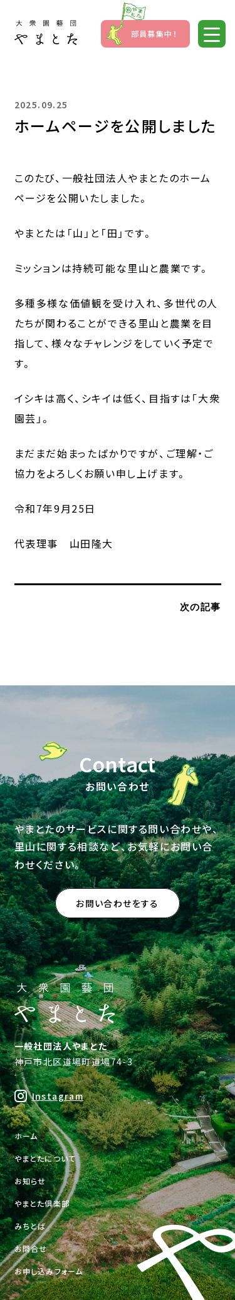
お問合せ (31, 1248)
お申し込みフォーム (48, 1271)
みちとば (30, 1226)
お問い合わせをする (117, 903)
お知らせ (30, 1180)
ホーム (26, 1135)
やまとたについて (45, 1158)
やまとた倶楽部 (42, 1203)
